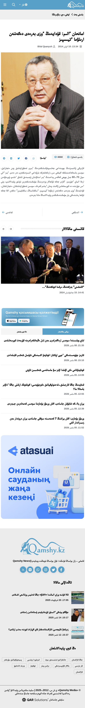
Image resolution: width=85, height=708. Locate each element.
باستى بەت (78, 14)
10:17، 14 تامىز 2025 (58, 617)
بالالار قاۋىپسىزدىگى (62, 666)
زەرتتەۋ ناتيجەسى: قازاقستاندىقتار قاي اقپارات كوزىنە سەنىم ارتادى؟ (38, 629)
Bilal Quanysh (46, 46)
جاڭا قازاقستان (77, 660)
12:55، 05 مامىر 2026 (74, 394)
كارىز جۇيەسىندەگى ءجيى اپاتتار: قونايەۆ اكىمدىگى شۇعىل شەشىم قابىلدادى (45, 355)
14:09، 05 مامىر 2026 (74, 375)
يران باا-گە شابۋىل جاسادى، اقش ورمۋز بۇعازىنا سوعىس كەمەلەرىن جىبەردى (45, 403)
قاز (24, 4)
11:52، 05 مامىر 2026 (74, 427)
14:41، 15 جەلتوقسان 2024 (72, 292)
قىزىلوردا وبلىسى (33, 660)
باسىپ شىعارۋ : (74, 157)
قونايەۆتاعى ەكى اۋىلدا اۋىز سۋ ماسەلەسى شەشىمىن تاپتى (55, 370)
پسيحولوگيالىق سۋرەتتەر (13, 660)
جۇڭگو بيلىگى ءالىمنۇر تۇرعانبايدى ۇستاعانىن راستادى (44, 612)
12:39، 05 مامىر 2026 (74, 408)
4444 (58, 157)
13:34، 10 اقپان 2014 (70, 46)
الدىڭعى (77, 212)
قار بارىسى (79, 666)
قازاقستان (79, 672)
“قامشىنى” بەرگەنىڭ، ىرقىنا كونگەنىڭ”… (63, 286)
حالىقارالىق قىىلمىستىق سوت (55, 660)
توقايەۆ (33, 666)
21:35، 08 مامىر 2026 (74, 345)
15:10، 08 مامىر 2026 (74, 360)
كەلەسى (7, 212)
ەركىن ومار (45, 666)
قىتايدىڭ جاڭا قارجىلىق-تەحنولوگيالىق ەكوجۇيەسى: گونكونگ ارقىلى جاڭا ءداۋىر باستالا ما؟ (43, 386)
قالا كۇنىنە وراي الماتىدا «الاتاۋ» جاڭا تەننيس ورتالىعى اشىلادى (40, 594)
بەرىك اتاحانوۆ (19, 666)
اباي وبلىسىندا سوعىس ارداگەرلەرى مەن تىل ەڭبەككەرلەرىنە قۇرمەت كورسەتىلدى (44, 340)
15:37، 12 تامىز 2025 (58, 635)
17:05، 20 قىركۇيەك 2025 (56, 600)
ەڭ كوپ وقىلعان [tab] (22, 332)
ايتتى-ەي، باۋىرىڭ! (61, 14)
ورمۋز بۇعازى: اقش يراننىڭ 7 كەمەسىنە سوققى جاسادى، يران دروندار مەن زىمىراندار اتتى (47, 420)
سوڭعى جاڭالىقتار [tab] (63, 332)
